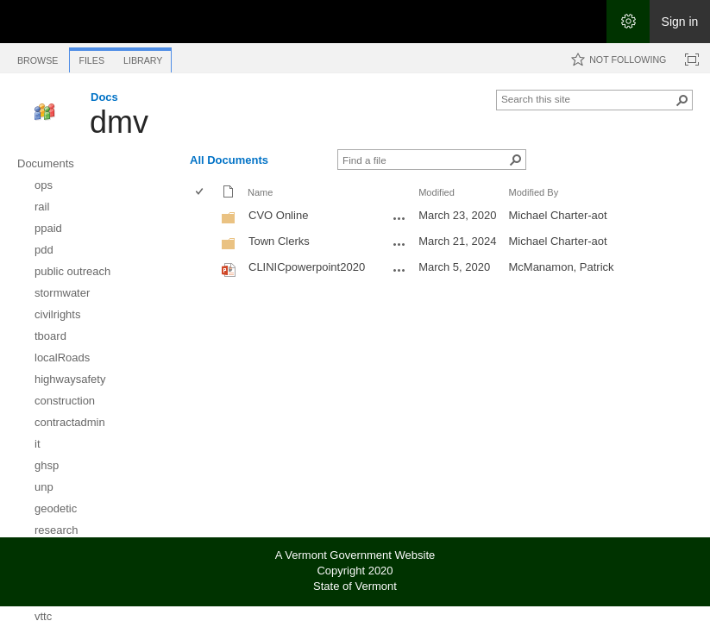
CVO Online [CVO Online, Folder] (278, 215)
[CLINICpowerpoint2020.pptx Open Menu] (399, 270)
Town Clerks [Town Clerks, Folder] (279, 241)
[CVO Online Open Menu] (399, 218)
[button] (682, 100)
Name (260, 192)
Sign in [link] (680, 21)
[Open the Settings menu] (628, 21)
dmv (119, 122)
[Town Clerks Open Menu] (399, 244)
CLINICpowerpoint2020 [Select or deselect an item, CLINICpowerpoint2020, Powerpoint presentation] (306, 266)
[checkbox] (200, 193)
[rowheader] (203, 217)
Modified (436, 192)
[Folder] (229, 221)
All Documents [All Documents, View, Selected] (229, 160)
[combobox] (587, 98)
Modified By (533, 192)
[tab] (37, 57)
